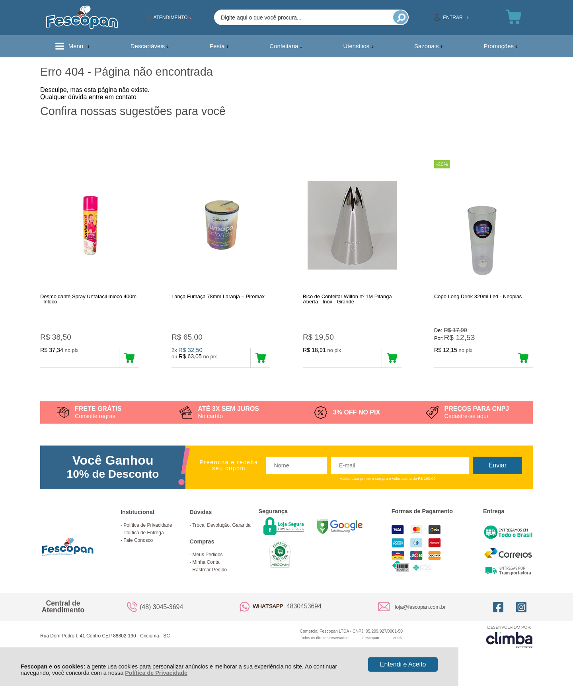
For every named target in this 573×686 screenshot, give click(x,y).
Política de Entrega (143, 534)
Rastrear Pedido (210, 572)
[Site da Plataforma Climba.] (509, 638)
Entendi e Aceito (403, 664)
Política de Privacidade (156, 673)
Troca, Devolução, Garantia (221, 527)
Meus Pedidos (208, 556)
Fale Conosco (138, 542)
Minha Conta (206, 564)
